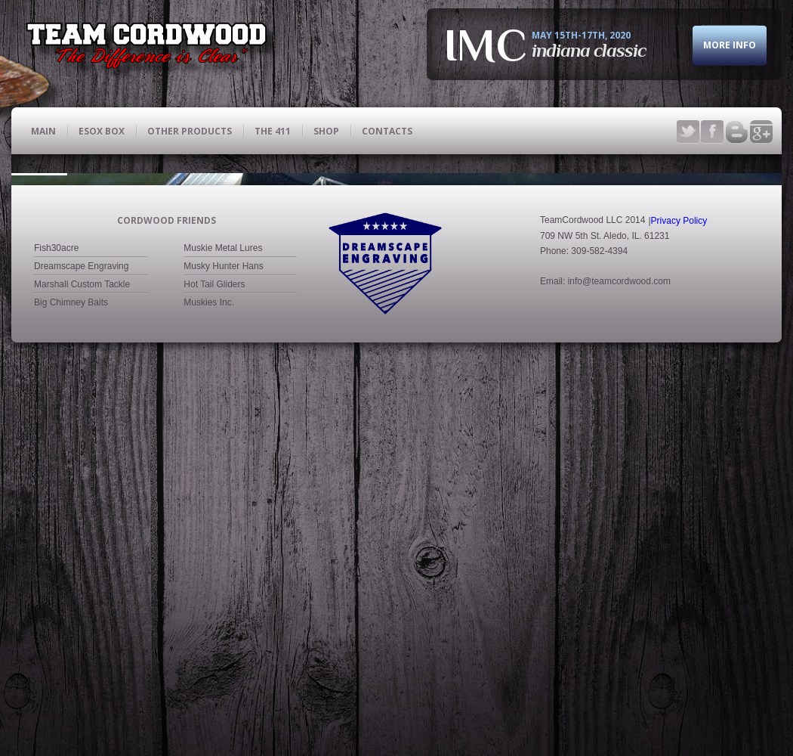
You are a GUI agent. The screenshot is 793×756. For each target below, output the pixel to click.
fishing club (153, 49)
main (43, 130)
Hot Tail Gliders (214, 255)
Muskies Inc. (209, 273)
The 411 (273, 130)
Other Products (189, 130)
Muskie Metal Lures (223, 219)
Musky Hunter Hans (223, 237)
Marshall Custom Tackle (82, 255)
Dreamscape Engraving (81, 237)
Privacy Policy (679, 191)
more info (729, 48)
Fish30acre (56, 219)
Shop (326, 130)
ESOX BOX (102, 130)
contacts (387, 130)
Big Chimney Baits (71, 273)
